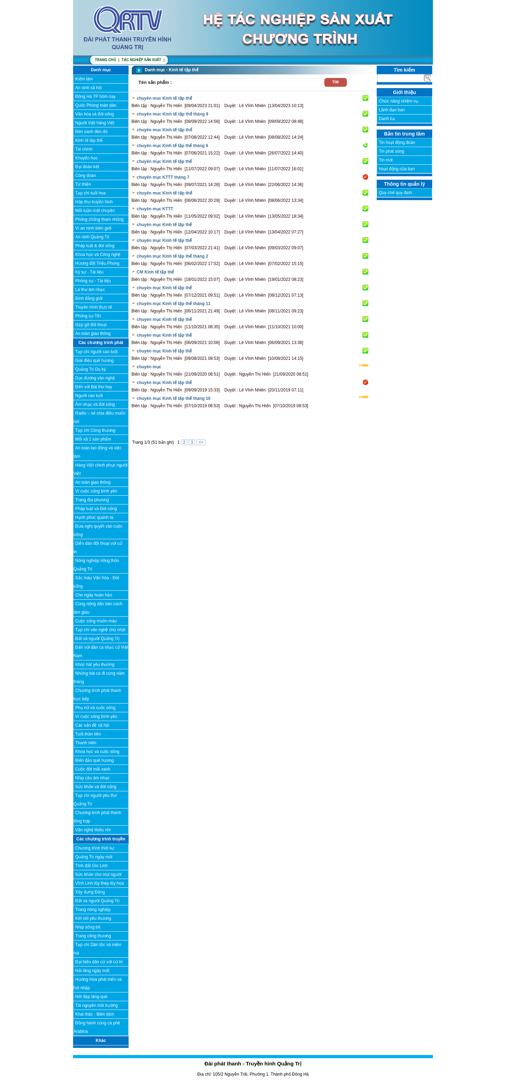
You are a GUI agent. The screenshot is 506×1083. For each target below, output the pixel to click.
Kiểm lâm (84, 79)
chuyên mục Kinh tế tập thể (164, 161)
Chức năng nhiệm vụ (398, 101)
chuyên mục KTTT (155, 208)
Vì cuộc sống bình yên (96, 491)
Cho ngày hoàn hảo (93, 595)
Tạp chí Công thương (95, 430)
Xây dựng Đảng (90, 892)
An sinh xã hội (88, 87)
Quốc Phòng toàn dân (95, 105)
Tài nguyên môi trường (96, 1005)
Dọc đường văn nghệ (95, 378)
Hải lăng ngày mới (92, 970)
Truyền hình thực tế (93, 307)
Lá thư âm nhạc (90, 289)
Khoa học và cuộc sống (97, 751)
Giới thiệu (404, 92)
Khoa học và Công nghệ (98, 254)
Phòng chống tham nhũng (99, 219)
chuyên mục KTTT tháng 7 (163, 177)
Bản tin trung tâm (404, 134)
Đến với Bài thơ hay (93, 386)
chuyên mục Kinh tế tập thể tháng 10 (173, 398)
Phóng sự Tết (88, 315)
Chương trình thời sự (94, 848)
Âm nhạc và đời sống (95, 404)
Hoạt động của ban (397, 168)
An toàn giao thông (93, 333)
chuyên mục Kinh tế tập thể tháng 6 (172, 145)
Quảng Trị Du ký (90, 369)
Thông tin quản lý (404, 184)
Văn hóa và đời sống (94, 114)
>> (201, 442)
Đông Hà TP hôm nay (95, 96)
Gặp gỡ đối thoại (90, 324)
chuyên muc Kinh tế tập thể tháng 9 (172, 114)
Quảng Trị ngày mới (93, 856)
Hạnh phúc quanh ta (94, 517)
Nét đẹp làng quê (91, 996)
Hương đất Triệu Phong (97, 263)
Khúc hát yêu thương (95, 664)
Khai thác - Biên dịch (94, 1014)
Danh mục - (157, 69)
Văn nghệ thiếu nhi (93, 829)
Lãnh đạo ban (392, 109)
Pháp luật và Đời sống (96, 508)
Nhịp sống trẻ (87, 927)
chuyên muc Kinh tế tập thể (164, 98)
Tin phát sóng (391, 151)
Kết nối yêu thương (93, 918)
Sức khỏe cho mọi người (98, 874)
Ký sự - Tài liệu (89, 272)
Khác (101, 1040)
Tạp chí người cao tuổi (96, 351)
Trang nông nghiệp (93, 909)
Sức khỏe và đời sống (95, 786)
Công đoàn (85, 175)
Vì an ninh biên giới (93, 228)
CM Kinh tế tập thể (155, 272)
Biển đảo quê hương (94, 760)
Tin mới (386, 160)
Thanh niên (85, 742)
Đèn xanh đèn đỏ (91, 131)
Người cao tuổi (89, 395)
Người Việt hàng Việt (94, 122)
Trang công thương (93, 935)
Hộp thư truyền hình (94, 201)
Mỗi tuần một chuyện (95, 210)
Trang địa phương (92, 499)
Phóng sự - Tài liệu (93, 280)
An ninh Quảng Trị (92, 237)
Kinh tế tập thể (89, 140)
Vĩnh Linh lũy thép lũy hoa (99, 883)
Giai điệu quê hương (94, 360)
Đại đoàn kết (87, 166)
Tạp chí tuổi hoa (90, 193)
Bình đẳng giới (88, 298)
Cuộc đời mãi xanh (92, 769)
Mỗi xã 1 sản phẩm (93, 439)
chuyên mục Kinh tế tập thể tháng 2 (172, 256)
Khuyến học (86, 158)
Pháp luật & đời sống (95, 245)
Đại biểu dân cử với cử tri (99, 961)
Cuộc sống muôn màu (96, 621)
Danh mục (101, 69)
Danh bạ (387, 118)
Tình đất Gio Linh (91, 865)
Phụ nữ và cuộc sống (95, 707)
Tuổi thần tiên (88, 734)
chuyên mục (149, 366)
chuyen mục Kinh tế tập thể (164, 319)
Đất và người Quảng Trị (97, 638)
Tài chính (83, 149)
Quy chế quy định (395, 192)
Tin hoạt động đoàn (397, 142)
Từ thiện (83, 184)
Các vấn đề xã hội (92, 725)
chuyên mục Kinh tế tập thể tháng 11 (173, 303)
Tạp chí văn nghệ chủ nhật (100, 629)
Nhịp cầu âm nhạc (92, 777)
